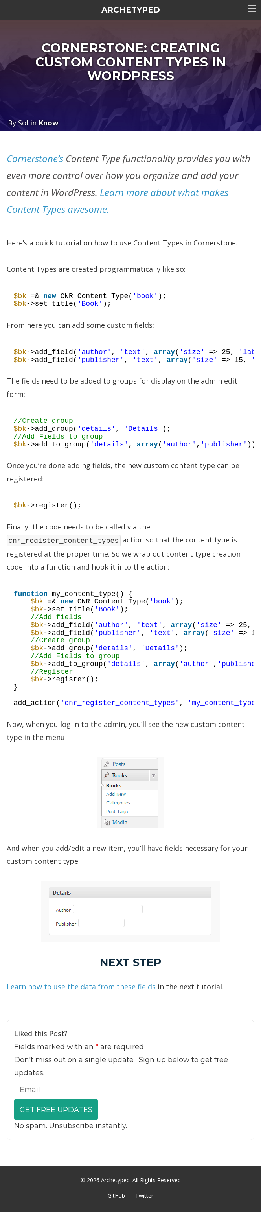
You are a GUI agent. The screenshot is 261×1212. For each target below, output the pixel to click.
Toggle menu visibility (252, 8)
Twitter (144, 1195)
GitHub (116, 1195)
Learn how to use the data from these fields (81, 986)
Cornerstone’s (35, 158)
